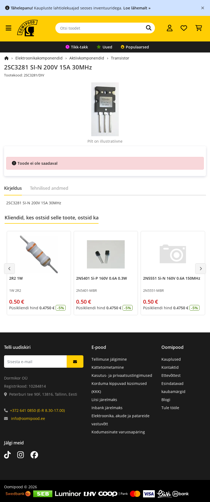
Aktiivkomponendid (86, 58)
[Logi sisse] (170, 28)
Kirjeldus (13, 188)
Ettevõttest (171, 375)
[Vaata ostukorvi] (198, 28)
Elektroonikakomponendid (39, 58)
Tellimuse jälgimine (109, 359)
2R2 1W (16, 278)
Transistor (120, 58)
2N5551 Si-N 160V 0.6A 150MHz (171, 278)
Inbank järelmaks (107, 407)
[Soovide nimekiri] (184, 28)
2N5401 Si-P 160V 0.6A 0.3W (101, 278)
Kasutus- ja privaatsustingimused (122, 375)
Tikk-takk (77, 47)
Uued (104, 47)
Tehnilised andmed (49, 188)
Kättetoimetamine (108, 367)
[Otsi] (149, 28)
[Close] (202, 7)
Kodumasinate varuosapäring (118, 431)
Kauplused (171, 359)
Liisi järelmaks (104, 399)
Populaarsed (135, 47)
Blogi (165, 399)
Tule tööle (170, 407)
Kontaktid (170, 367)
